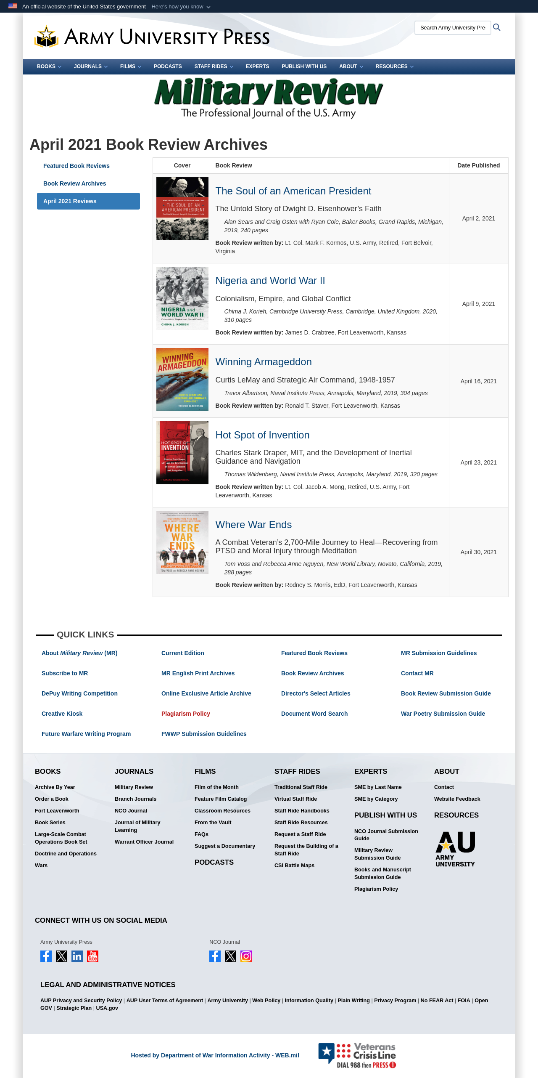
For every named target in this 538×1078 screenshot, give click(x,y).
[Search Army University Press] (452, 28)
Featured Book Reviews (76, 165)
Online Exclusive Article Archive (206, 693)
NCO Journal (131, 811)
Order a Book (52, 799)
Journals (91, 66)
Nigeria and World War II (270, 280)
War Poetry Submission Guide (443, 713)
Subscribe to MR (65, 673)
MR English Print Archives (198, 673)
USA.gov (107, 1008)
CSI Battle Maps (294, 865)
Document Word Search (314, 713)
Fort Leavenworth (57, 811)
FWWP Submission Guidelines (204, 733)
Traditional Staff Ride (300, 787)
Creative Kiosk (62, 713)
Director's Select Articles (316, 693)
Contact (444, 787)
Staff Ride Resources (301, 823)
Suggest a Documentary (225, 846)
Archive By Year (55, 787)
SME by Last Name (378, 787)
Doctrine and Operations (66, 854)
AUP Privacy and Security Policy (81, 1001)
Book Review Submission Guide (446, 693)
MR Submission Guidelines (439, 653)
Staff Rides (214, 66)
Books (49, 66)
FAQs (201, 834)
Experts (257, 66)
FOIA (464, 1001)
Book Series (50, 823)
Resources (395, 66)
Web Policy (266, 1001)
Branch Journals (135, 799)
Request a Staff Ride (300, 834)
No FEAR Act (437, 1001)
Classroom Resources (223, 811)
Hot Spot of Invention (263, 435)
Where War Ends (254, 524)
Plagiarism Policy (185, 713)
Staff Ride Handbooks (302, 811)
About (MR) (79, 653)
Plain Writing (354, 1001)
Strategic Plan (74, 1008)
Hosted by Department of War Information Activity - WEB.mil (215, 1055)
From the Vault (213, 823)
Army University (227, 1001)
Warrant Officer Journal (144, 842)
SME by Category (376, 799)
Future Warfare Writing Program (86, 733)
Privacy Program (395, 1001)
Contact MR (417, 673)
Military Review (134, 787)
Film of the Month (217, 787)
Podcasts (168, 66)
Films (130, 66)
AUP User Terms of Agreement (165, 1001)
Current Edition (182, 653)
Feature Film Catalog (221, 799)
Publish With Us (304, 66)
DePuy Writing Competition (80, 693)
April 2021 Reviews (70, 201)
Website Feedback (457, 799)
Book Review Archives (74, 183)
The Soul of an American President (294, 190)
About (351, 66)
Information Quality (309, 1001)
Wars (41, 865)
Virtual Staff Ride (295, 799)
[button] (181, 7)
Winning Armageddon (264, 361)
